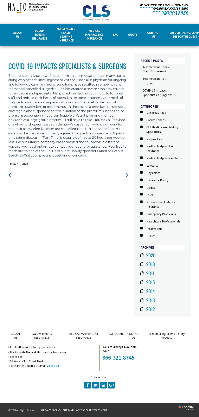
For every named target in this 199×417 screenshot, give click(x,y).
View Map (53, 366)
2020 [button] (151, 255)
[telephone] (175, 14)
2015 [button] (150, 282)
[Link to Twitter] (95, 385)
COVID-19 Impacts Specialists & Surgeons (67, 66)
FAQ (115, 34)
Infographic (154, 229)
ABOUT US (17, 34)
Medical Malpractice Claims (164, 158)
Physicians (153, 173)
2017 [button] (150, 273)
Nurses (151, 236)
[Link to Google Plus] (111, 385)
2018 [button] (150, 263)
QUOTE (133, 34)
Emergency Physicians (161, 214)
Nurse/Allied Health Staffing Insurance (66, 34)
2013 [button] (150, 300)
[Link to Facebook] (87, 385)
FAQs (149, 195)
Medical (151, 187)
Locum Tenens (156, 120)
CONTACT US (153, 34)
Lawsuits (152, 165)
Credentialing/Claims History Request (167, 335)
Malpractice (154, 139)
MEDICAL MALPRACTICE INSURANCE (94, 34)
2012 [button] (150, 308)
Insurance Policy (157, 180)
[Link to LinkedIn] (103, 385)
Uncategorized (156, 112)
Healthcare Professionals (163, 221)
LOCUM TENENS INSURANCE (39, 34)
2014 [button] (150, 290)
